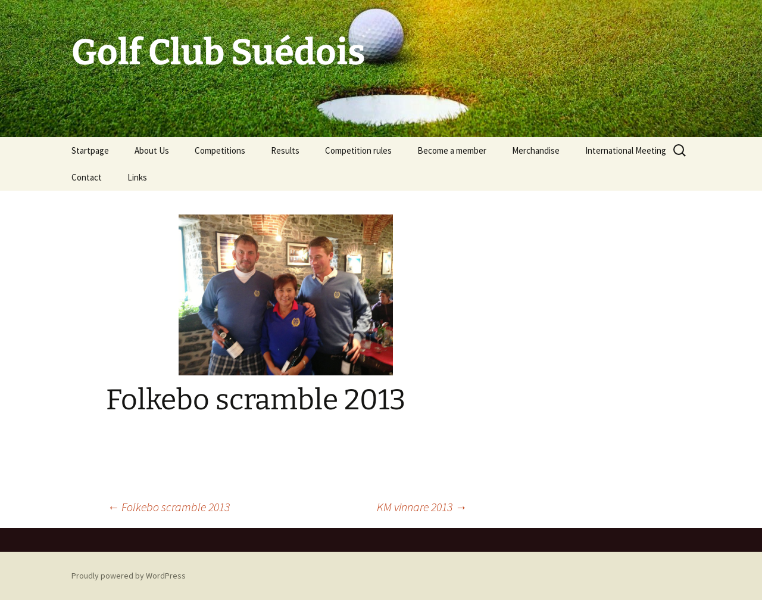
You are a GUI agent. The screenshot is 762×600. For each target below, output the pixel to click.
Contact (86, 177)
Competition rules (358, 150)
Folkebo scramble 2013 (168, 506)
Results (285, 150)
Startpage (90, 150)
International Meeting (625, 150)
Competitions (220, 150)
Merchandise (536, 150)
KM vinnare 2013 (422, 506)
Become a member (451, 150)
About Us (152, 150)
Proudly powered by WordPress (128, 575)
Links (137, 177)
